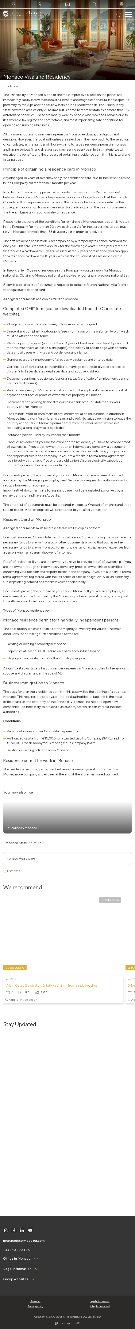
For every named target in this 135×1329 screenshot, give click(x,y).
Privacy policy (35, 1306)
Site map (35, 1301)
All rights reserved (100, 1306)
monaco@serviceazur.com (24, 1241)
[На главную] (22, 14)
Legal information (99, 1301)
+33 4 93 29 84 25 (16, 1250)
